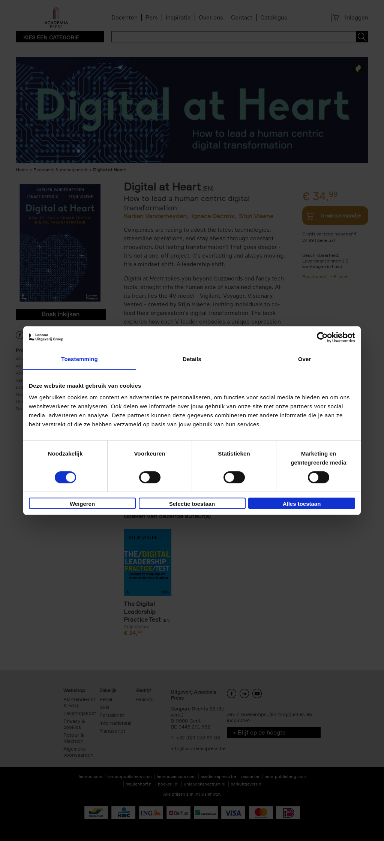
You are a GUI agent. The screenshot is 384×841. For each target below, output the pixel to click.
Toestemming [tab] (79, 359)
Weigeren (82, 504)
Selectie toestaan (192, 504)
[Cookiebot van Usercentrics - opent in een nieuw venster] (322, 337)
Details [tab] (192, 359)
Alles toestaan (302, 504)
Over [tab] (304, 359)
